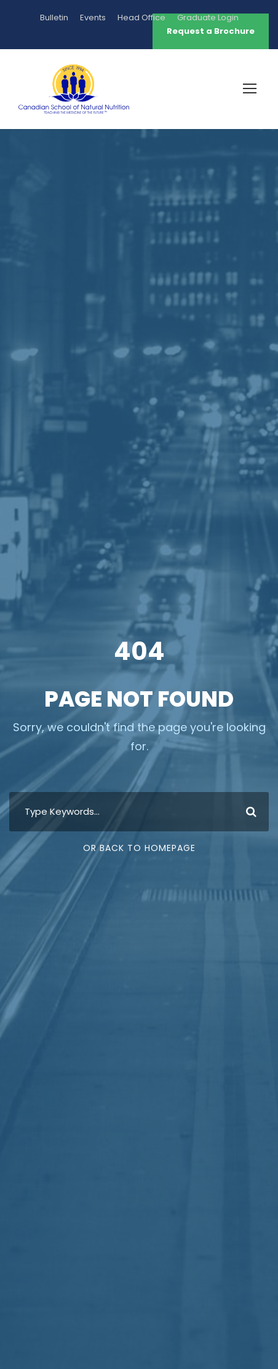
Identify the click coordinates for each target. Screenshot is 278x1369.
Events (93, 17)
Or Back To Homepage (139, 848)
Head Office (141, 17)
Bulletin (54, 17)
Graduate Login (208, 17)
